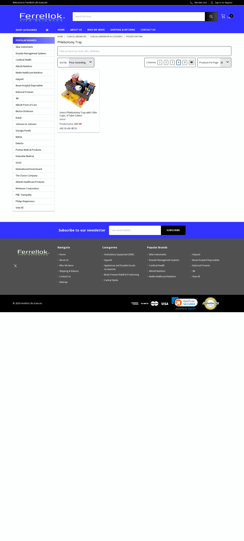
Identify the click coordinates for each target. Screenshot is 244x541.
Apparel (108, 260)
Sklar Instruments (24, 46)
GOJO (18, 162)
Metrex (19, 137)
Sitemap (63, 282)
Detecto (20, 143)
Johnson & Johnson (26, 124)
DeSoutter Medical (25, 156)
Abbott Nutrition (24, 66)
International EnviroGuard (29, 169)
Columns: (151, 62)
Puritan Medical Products (28, 149)
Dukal (18, 117)
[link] (184, 303)
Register (228, 2)
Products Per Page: (209, 62)
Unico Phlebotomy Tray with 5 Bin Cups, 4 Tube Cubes (78, 114)
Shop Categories (26, 30)
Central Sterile (111, 280)
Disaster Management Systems (31, 53)
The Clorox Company (27, 175)
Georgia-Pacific (23, 130)
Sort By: (63, 62)
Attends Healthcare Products (30, 182)
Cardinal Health (23, 59)
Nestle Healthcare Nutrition (29, 72)
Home (61, 29)
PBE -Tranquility (24, 194)
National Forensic (24, 92)
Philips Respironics (25, 201)
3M (17, 98)
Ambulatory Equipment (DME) (119, 254)
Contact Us (148, 29)
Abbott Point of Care (26, 104)
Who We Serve (96, 29)
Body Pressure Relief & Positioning (121, 274)
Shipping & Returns (122, 29)
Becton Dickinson (24, 111)
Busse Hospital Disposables (29, 85)
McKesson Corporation (27, 188)
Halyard (20, 79)
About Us (76, 29)
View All (19, 207)
